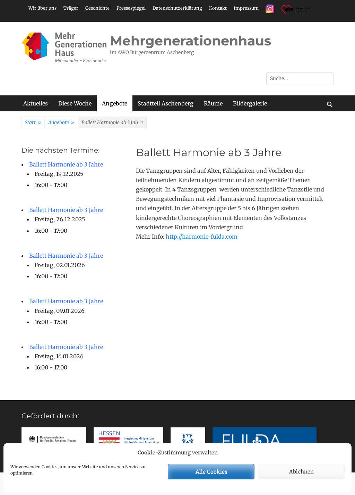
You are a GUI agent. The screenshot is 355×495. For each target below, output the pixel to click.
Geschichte (97, 8)
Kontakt (218, 8)
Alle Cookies (211, 471)
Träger (70, 8)
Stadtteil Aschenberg (165, 103)
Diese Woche (75, 103)
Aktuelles (35, 103)
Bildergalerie (250, 103)
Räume (213, 103)
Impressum (246, 8)
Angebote (114, 103)
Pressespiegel (131, 8)
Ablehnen (301, 471)
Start (33, 123)
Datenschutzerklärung (177, 8)
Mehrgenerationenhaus (190, 41)
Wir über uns (42, 8)
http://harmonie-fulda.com (201, 236)
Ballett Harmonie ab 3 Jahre (66, 164)
